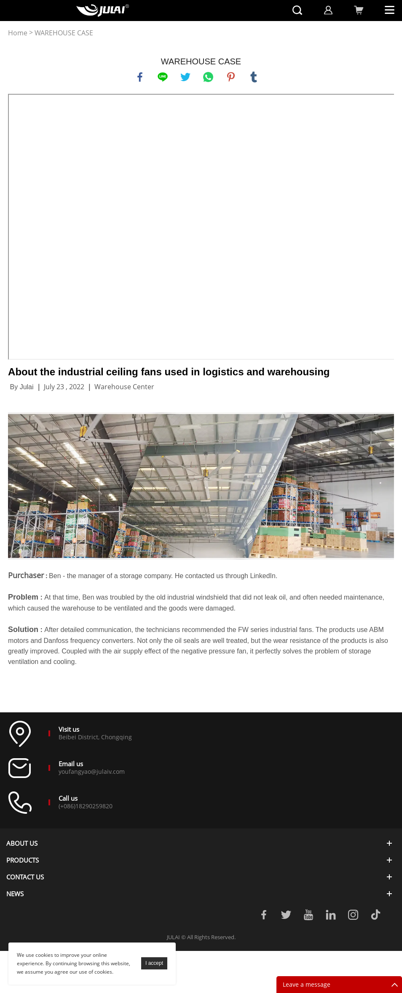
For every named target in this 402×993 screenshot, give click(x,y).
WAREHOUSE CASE (64, 33)
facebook (140, 77)
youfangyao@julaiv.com (92, 771)
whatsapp (208, 77)
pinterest (231, 77)
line (162, 77)
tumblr (253, 77)
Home (17, 33)
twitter (185, 77)
